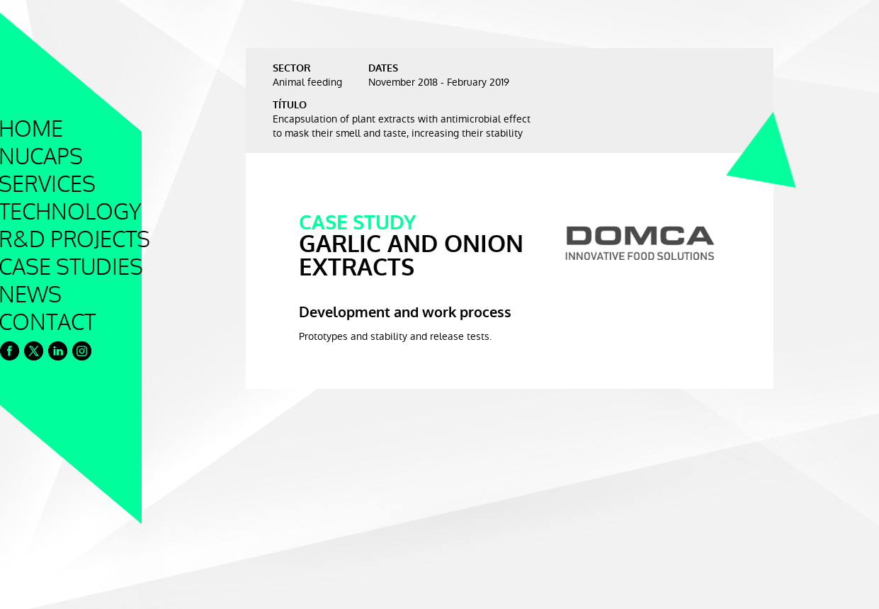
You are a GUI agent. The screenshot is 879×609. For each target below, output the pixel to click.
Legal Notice (112, 591)
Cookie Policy (43, 591)
